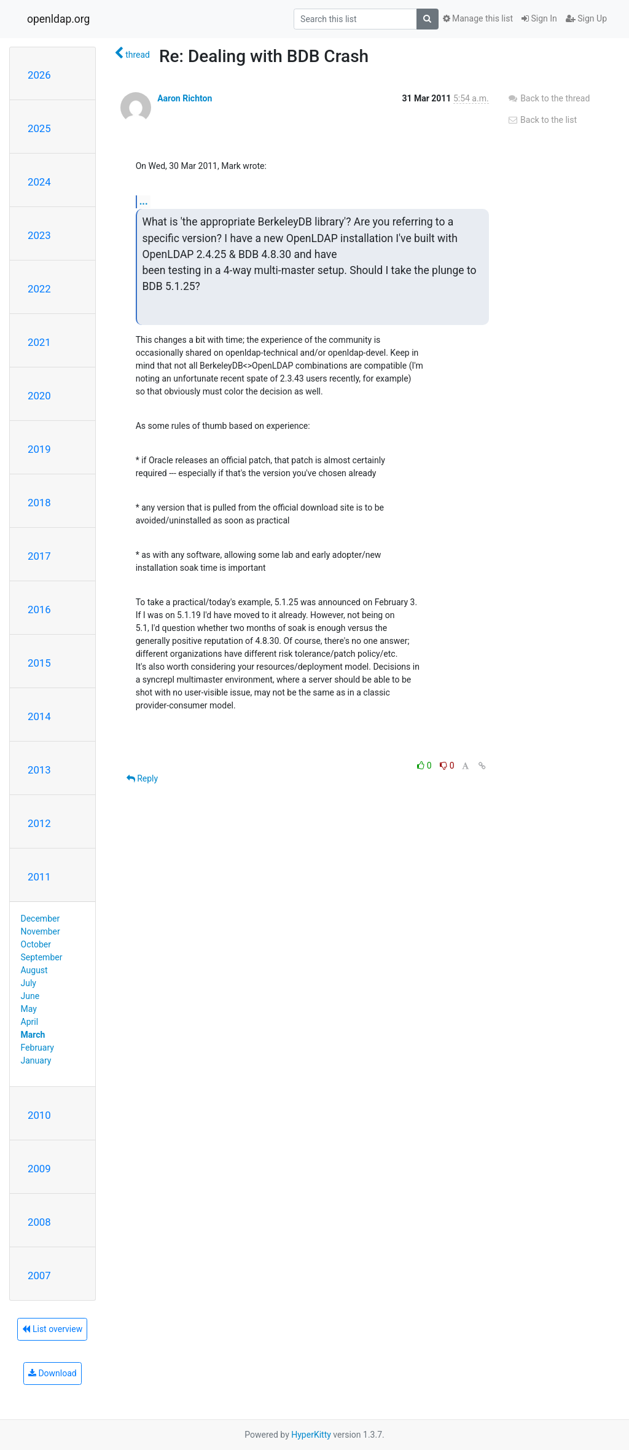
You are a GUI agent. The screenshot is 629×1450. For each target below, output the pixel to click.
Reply (142, 778)
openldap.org (58, 19)
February (37, 1047)
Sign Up (586, 18)
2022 (39, 289)
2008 (39, 1222)
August (34, 970)
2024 (39, 182)
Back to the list (542, 120)
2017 (39, 556)
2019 (39, 449)
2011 (39, 877)
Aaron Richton (184, 98)
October (36, 944)
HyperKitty (311, 1435)
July (28, 983)
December (40, 918)
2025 (39, 128)
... (143, 201)
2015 (39, 663)
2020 (39, 396)
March (33, 1035)
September (42, 957)
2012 (39, 823)
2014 (39, 716)
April (30, 1022)
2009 (39, 1168)
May (29, 1009)
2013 (39, 770)
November (40, 931)
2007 (39, 1275)
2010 (39, 1115)
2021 (39, 342)
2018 (39, 502)
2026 (39, 75)
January (36, 1060)
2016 (39, 609)
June (30, 996)
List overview (52, 1329)
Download (52, 1373)
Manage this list (478, 18)
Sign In (539, 18)
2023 (39, 235)
